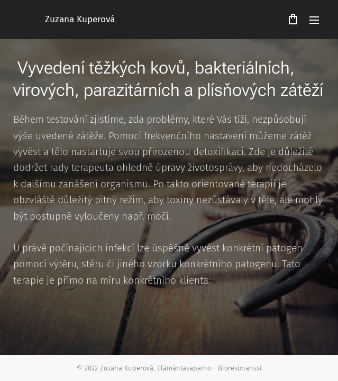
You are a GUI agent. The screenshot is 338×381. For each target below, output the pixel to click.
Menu (314, 20)
